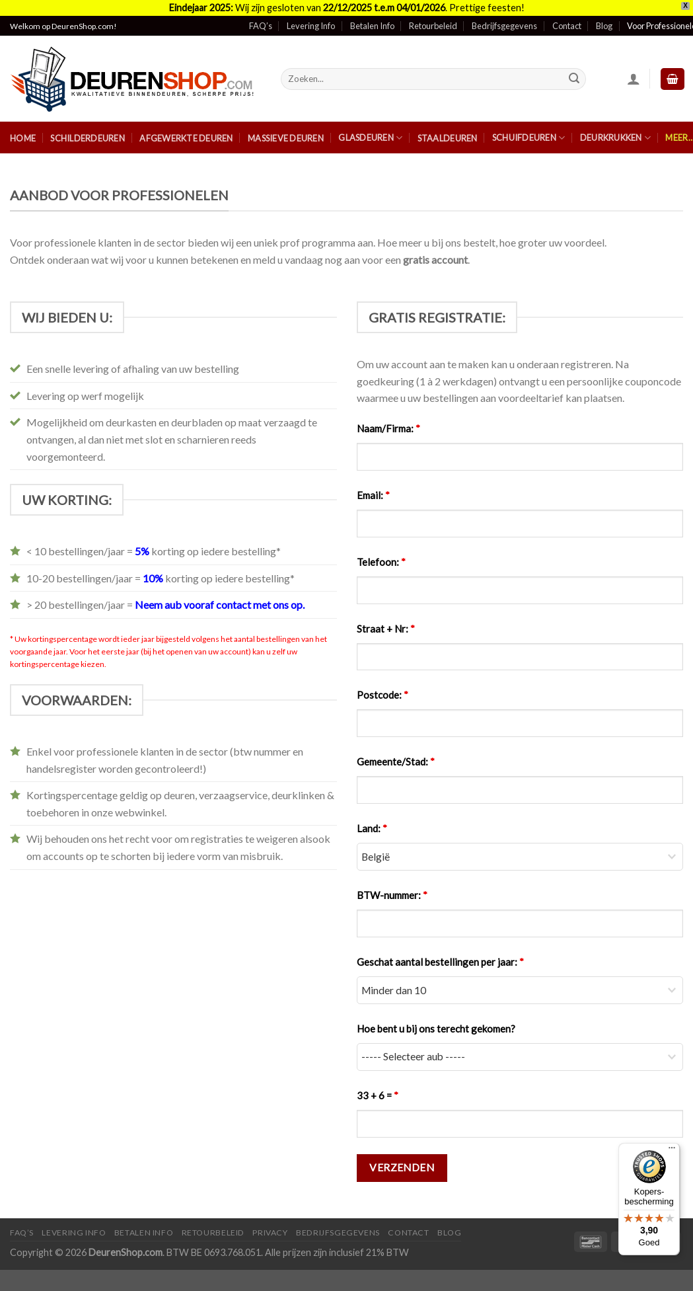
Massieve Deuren (286, 131)
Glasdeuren (370, 130)
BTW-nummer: (392, 888)
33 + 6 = (377, 1087)
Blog (604, 18)
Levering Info (311, 18)
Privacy (269, 1225)
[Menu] (672, 1151)
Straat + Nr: (386, 621)
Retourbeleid (433, 18)
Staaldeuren (448, 131)
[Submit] (574, 71)
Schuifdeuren (528, 130)
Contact (566, 18)
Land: (372, 821)
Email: (373, 487)
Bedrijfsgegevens (504, 18)
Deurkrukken (615, 130)
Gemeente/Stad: (396, 754)
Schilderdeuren (87, 131)
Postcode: (382, 687)
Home (23, 131)
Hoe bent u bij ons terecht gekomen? (436, 1021)
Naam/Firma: (388, 420)
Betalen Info (372, 18)
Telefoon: (381, 554)
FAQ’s (260, 18)
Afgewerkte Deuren (186, 131)
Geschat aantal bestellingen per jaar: (440, 954)
